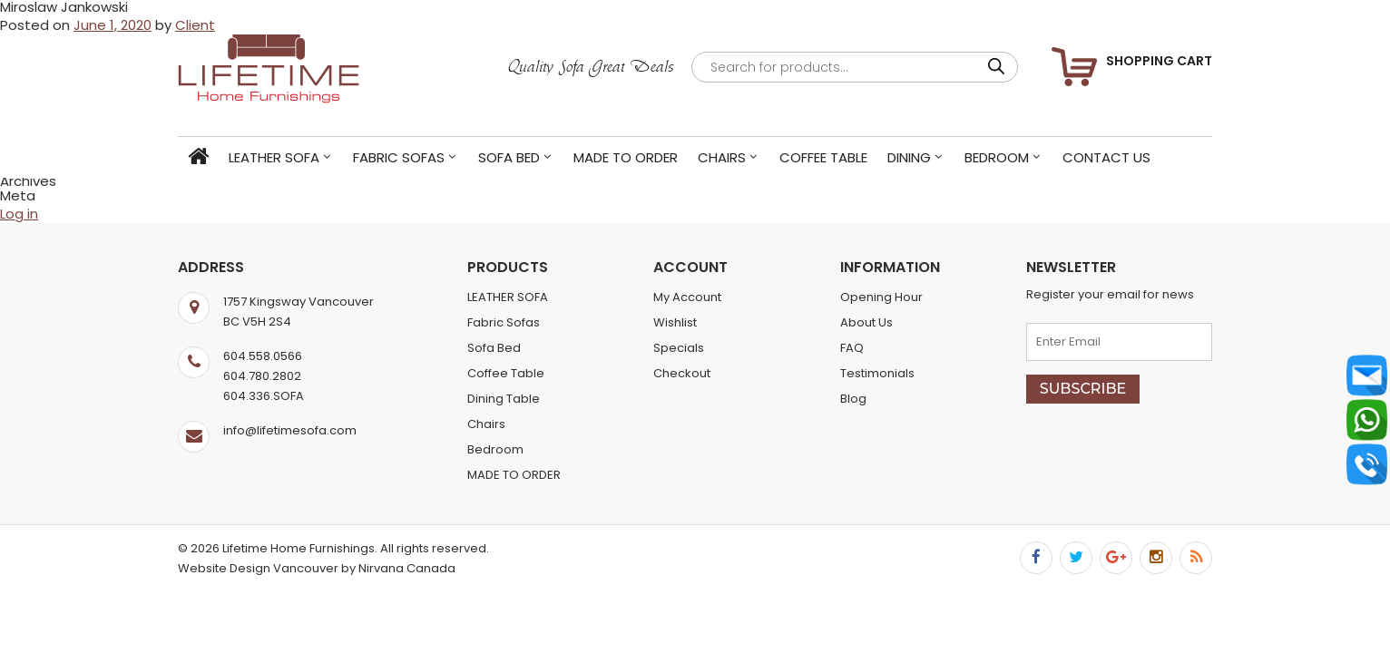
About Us (866, 322)
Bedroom (996, 157)
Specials (678, 347)
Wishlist (675, 322)
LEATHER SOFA (274, 157)
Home (198, 157)
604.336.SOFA (263, 395)
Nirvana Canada (406, 568)
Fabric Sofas (399, 157)
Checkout (681, 373)
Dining (909, 157)
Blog (853, 398)
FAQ (852, 347)
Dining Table (503, 398)
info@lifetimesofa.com (290, 430)
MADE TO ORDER (625, 157)
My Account (687, 297)
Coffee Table (823, 157)
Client (195, 24)
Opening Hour (881, 297)
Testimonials (877, 373)
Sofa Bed (509, 157)
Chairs (722, 157)
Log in (19, 213)
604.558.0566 (262, 356)
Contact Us (1106, 157)
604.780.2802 (262, 376)
